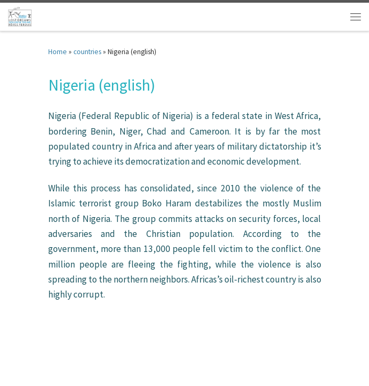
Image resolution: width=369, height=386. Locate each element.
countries (87, 51)
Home (57, 51)
